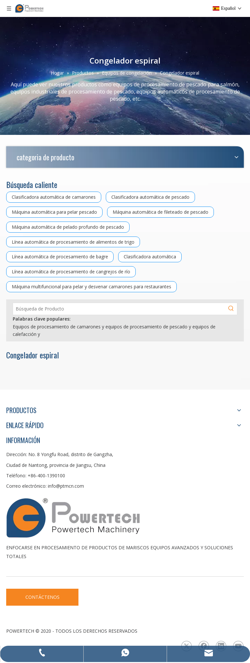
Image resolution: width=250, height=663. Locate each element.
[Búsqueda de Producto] (119, 309)
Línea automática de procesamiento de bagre (60, 256)
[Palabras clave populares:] (231, 309)
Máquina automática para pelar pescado (54, 212)
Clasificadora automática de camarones (54, 197)
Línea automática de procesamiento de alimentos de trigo (73, 242)
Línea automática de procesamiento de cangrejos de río (71, 271)
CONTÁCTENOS (42, 597)
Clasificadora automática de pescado (150, 197)
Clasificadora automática (150, 256)
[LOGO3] (97, 517)
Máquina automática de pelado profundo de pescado (68, 227)
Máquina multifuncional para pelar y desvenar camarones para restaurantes (91, 286)
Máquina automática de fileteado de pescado (160, 212)
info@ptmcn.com (66, 486)
